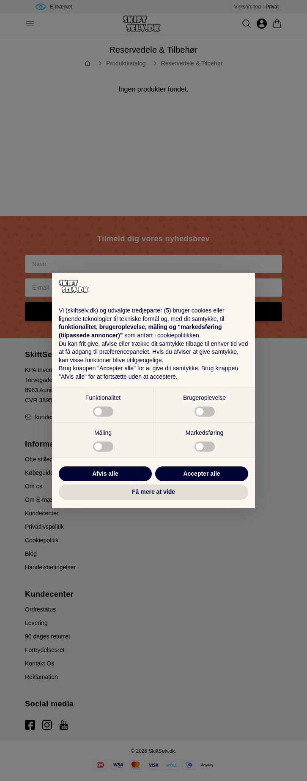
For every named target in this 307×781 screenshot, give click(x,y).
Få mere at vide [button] (153, 491)
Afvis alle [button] (105, 473)
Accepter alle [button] (201, 473)
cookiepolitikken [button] (178, 335)
